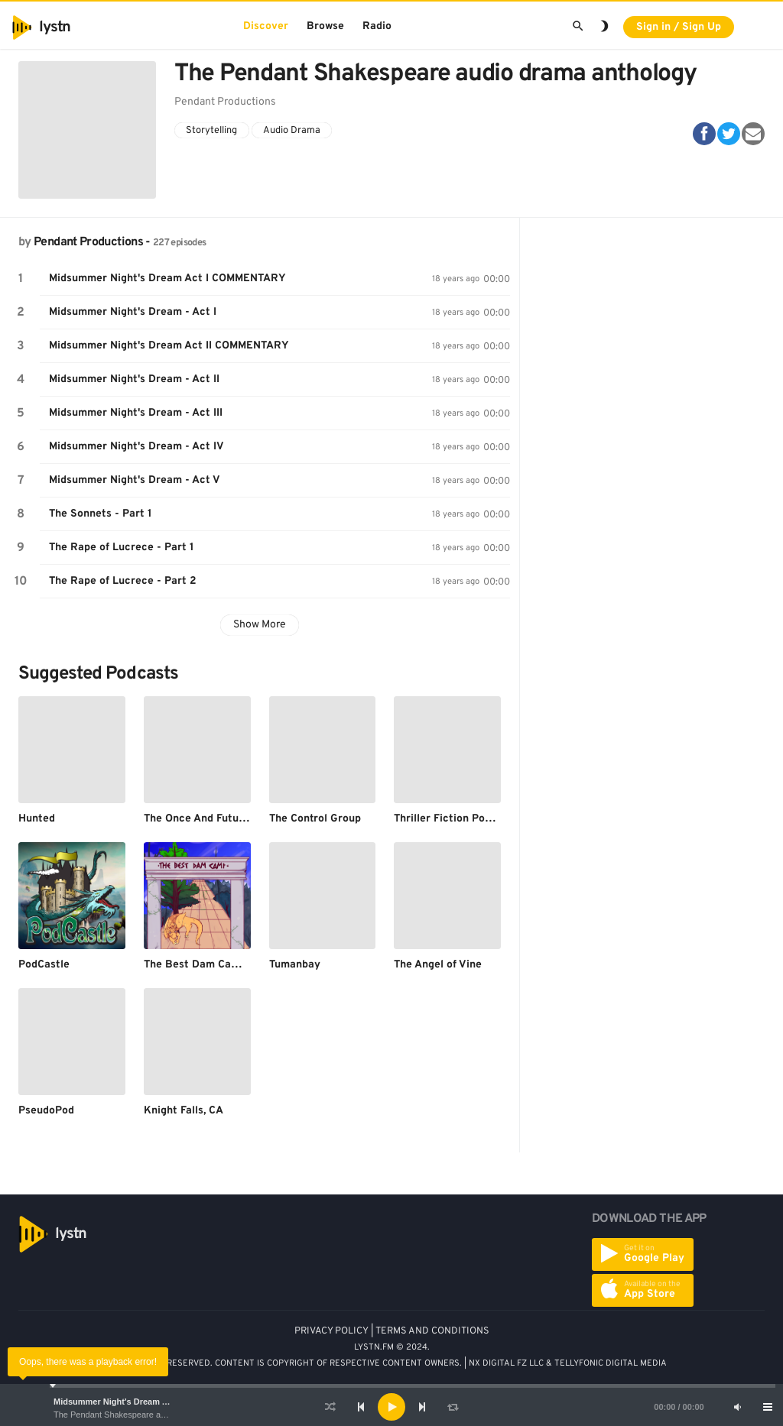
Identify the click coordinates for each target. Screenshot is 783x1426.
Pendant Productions (88, 242)
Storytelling (211, 131)
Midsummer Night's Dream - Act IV (136, 446)
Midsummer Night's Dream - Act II (134, 379)
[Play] (391, 1407)
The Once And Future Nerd (210, 818)
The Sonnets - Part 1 (100, 513)
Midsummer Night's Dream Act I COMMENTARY (148, 1401)
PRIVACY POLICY (331, 1331)
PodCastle (44, 964)
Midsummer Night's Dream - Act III (136, 413)
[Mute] (737, 1407)
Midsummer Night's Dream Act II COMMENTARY (169, 345)
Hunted (36, 818)
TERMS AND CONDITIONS (432, 1331)
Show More (259, 624)
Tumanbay (294, 964)
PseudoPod (46, 1110)
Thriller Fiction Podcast (453, 818)
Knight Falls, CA (183, 1110)
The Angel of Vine (438, 964)
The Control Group (315, 818)
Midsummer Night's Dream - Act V (134, 480)
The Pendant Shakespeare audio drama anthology (148, 1414)
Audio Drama (291, 131)
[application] (391, 1407)
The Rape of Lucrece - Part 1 (121, 547)
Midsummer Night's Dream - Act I (132, 312)
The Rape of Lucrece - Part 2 (123, 581)
